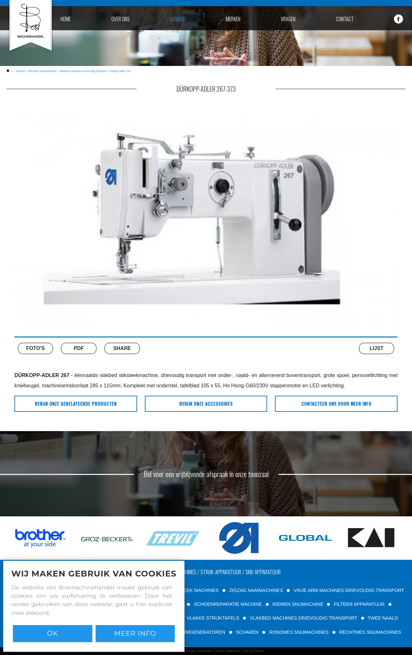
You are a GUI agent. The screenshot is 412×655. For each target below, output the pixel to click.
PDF (79, 348)
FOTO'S (35, 348)
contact (345, 19)
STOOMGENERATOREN (199, 632)
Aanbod (20, 71)
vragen (288, 19)
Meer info (135, 633)
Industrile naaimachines (42, 71)
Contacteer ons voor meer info (336, 403)
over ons (120, 19)
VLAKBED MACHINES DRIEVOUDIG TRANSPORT (303, 618)
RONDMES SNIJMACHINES (299, 632)
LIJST (376, 348)
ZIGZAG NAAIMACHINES (256, 590)
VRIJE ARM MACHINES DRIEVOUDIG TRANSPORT (349, 590)
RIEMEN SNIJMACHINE (298, 604)
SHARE (122, 348)
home (66, 19)
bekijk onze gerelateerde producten (76, 403)
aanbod (177, 19)
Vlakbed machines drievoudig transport (83, 71)
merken (233, 19)
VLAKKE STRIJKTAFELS (213, 618)
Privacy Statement (199, 651)
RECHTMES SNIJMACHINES (370, 632)
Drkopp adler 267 (120, 71)
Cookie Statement (227, 651)
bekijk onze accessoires (206, 403)
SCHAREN (247, 632)
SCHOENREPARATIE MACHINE (228, 604)
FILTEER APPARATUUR (359, 604)
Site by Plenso (253, 651)
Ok (52, 633)
